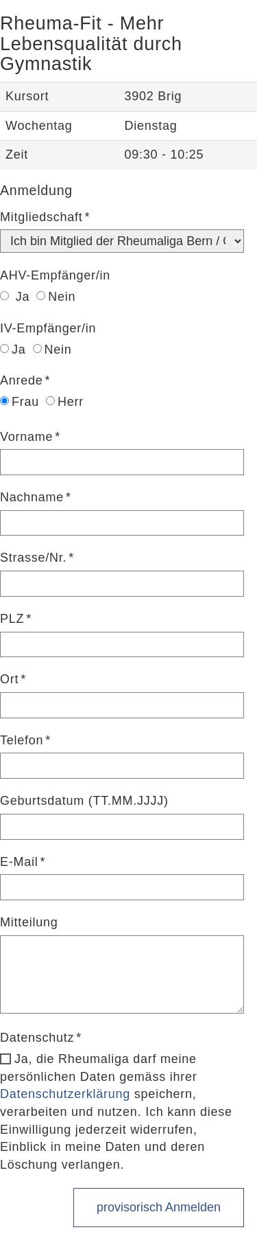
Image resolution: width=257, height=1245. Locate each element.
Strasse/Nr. (33, 557)
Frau (19, 402)
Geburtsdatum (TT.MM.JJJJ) (84, 801)
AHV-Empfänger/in (55, 275)
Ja (14, 297)
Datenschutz (37, 1037)
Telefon (21, 740)
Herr (65, 402)
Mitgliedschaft (41, 217)
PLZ (12, 619)
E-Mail (19, 862)
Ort (9, 679)
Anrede (21, 380)
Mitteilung (29, 922)
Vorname (26, 437)
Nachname (32, 497)
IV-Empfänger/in (48, 328)
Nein (55, 297)
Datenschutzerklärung (65, 1094)
